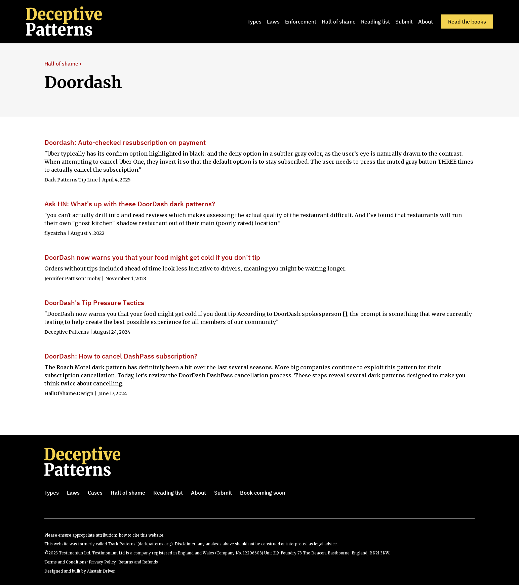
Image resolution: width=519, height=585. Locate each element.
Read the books (467, 21)
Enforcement (300, 21)
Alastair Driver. (101, 571)
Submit (404, 21)
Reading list (375, 21)
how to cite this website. (141, 535)
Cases (95, 492)
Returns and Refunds (138, 562)
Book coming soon (262, 492)
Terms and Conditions (65, 562)
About (425, 21)
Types (254, 21)
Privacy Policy (102, 562)
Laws (273, 21)
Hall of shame (339, 21)
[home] (73, 21)
